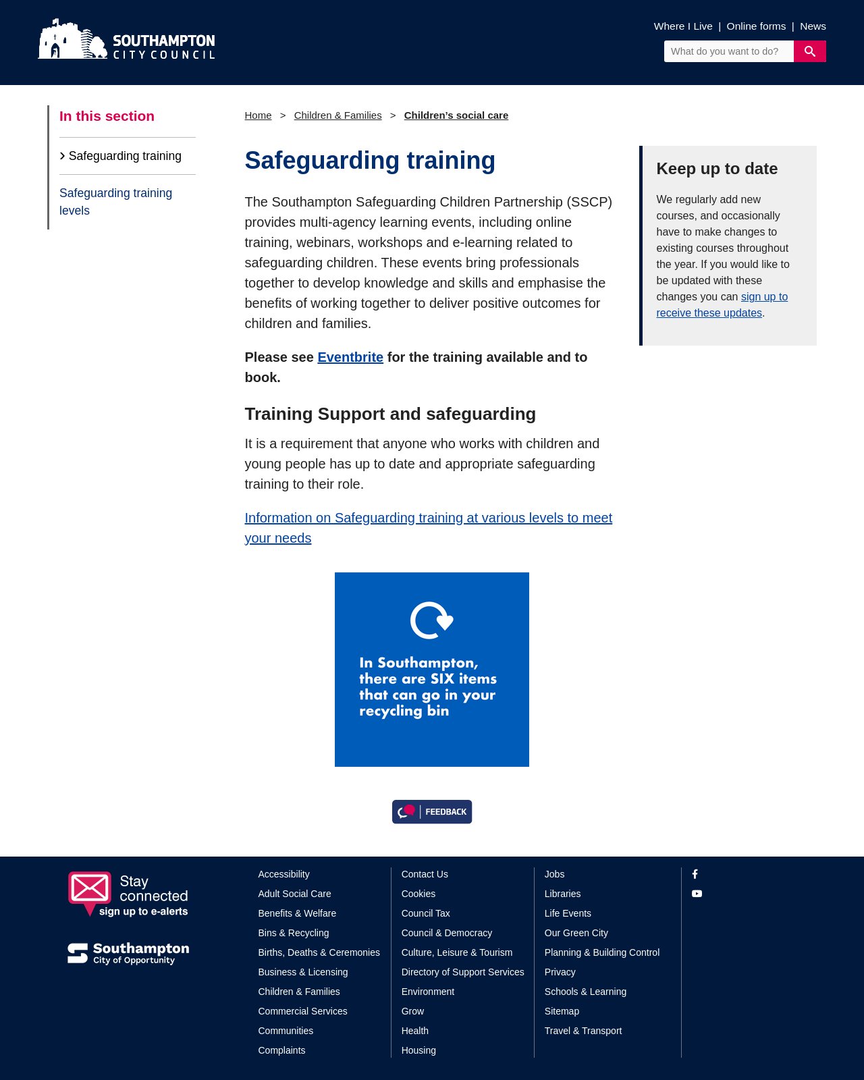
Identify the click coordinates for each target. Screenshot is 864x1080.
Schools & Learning (585, 991)
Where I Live (683, 26)
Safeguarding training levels (115, 201)
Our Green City (576, 932)
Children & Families (338, 115)
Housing (419, 1050)
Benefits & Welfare (298, 913)
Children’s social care (456, 115)
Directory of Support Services (463, 972)
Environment (428, 991)
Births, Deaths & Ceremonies (320, 952)
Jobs (555, 874)
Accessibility (284, 874)
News (813, 26)
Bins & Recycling (294, 932)
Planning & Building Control (602, 952)
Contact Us (425, 874)
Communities (286, 1030)
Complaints (282, 1050)
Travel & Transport (583, 1030)
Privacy (560, 972)
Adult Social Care (295, 893)
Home (258, 115)
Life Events (568, 913)
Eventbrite (350, 357)
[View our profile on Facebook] (744, 874)
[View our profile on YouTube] (744, 894)
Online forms (756, 26)
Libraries (563, 893)
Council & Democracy (447, 932)
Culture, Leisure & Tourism (457, 952)
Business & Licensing (303, 972)
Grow (413, 1011)
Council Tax (426, 913)
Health (415, 1030)
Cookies (419, 893)
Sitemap (562, 1011)
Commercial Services (303, 1011)
